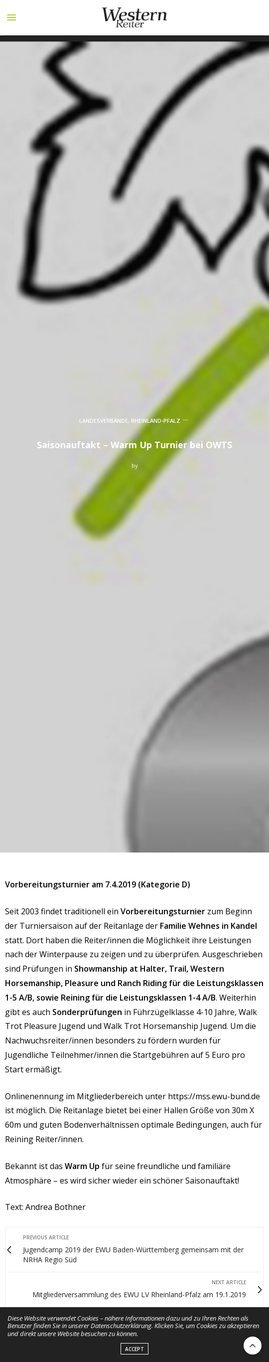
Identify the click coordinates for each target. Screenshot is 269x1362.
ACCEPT (134, 1353)
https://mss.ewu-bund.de (214, 1096)
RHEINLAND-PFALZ (155, 420)
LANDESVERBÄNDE (103, 420)
